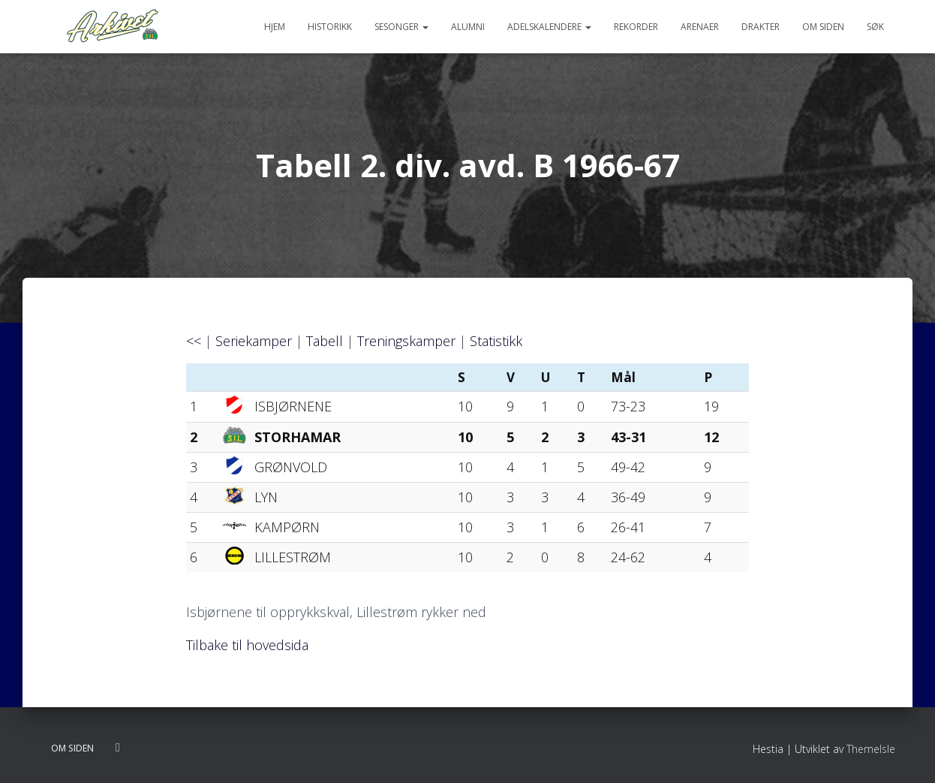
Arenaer (700, 26)
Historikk (330, 26)
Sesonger (401, 26)
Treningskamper (406, 341)
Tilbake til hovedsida (247, 645)
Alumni (468, 26)
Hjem (274, 26)
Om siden (823, 26)
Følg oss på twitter (118, 747)
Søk (875, 26)
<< (193, 341)
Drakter (760, 26)
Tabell (324, 341)
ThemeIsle (870, 749)
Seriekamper (253, 341)
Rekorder (636, 26)
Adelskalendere (549, 26)
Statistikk (496, 341)
